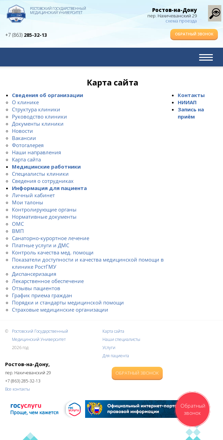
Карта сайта (26, 159)
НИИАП (187, 102)
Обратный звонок (194, 33)
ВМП (18, 230)
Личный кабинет (33, 195)
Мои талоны (27, 202)
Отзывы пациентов (36, 288)
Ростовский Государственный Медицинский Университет (58, 11)
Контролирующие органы (44, 209)
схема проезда (181, 21)
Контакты (191, 95)
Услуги (108, 347)
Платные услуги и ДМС (40, 245)
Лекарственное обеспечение (48, 281)
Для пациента (115, 356)
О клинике (25, 102)
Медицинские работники (46, 166)
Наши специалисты (121, 339)
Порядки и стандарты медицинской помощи (68, 302)
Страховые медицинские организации (60, 309)
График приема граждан (42, 295)
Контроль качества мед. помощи (53, 252)
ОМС (18, 223)
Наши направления (36, 152)
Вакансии (24, 138)
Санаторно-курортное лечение (50, 238)
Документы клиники (38, 123)
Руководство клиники (39, 116)
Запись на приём (191, 113)
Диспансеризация (34, 273)
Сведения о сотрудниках (43, 180)
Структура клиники (36, 109)
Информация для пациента (49, 188)
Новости (22, 130)
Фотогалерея (28, 145)
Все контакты (17, 389)
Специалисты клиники (40, 173)
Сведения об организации (47, 95)
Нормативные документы (44, 216)
